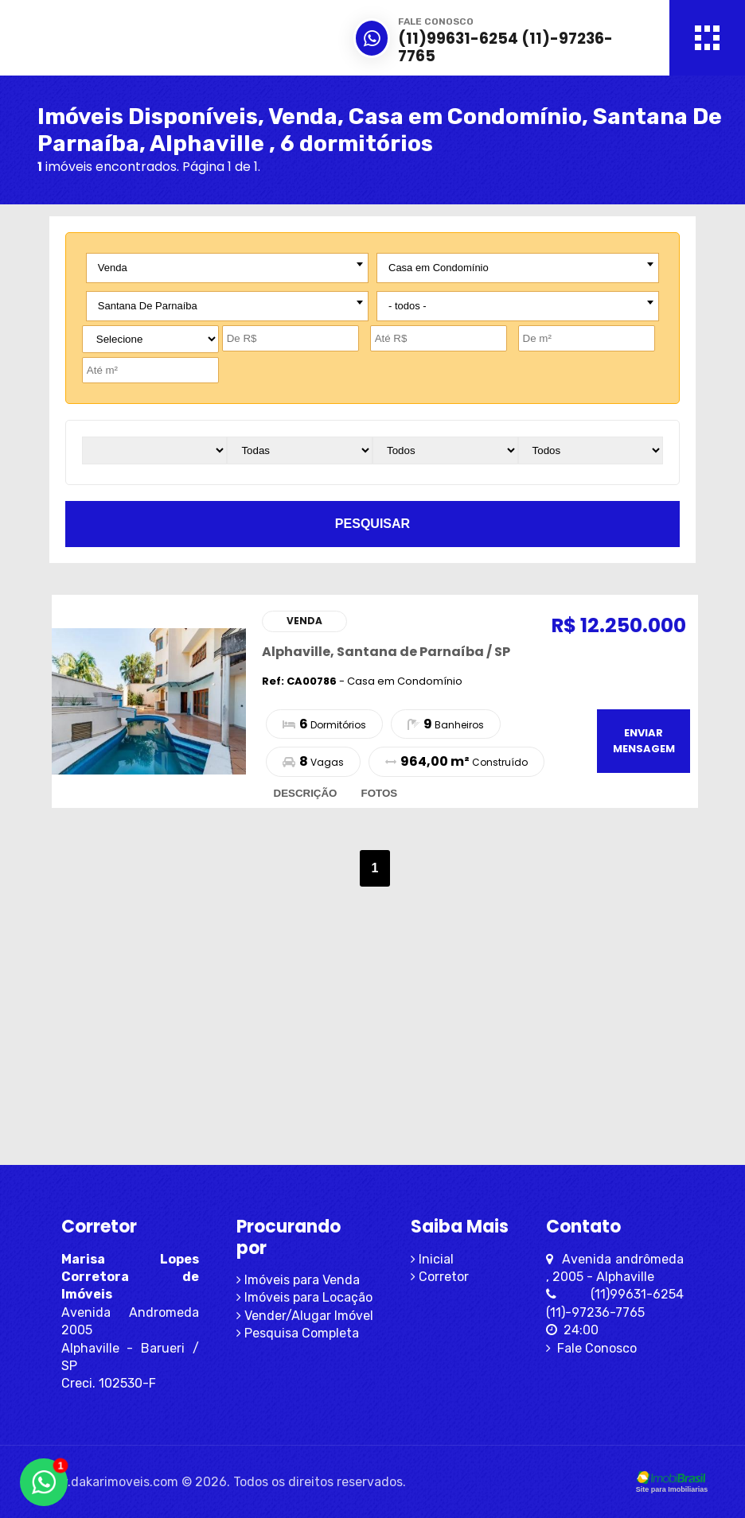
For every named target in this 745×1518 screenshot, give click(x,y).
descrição (305, 793)
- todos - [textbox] (407, 306)
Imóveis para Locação (304, 1297)
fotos (379, 793)
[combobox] (227, 268)
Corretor (440, 1276)
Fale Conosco (591, 1348)
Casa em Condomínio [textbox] (438, 268)
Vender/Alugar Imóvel (304, 1315)
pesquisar (372, 523)
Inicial (432, 1259)
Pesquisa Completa (297, 1333)
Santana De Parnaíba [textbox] (147, 306)
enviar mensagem (644, 740)
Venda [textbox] (112, 268)
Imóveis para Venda (298, 1279)
